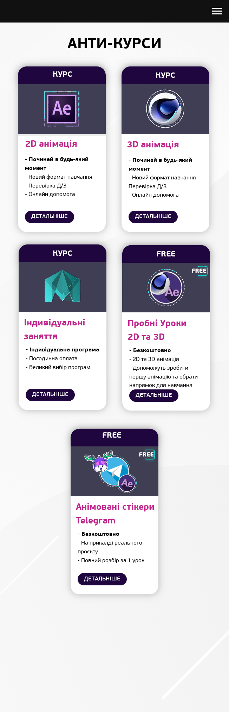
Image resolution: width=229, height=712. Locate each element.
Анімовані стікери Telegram (115, 514)
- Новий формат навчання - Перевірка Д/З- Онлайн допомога (164, 178)
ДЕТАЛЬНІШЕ (49, 217)
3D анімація (153, 145)
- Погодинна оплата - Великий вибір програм (62, 358)
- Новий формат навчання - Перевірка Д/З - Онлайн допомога (58, 177)
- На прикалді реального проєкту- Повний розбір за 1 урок (111, 547)
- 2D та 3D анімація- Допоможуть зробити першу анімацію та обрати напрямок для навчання (163, 368)
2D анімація (51, 144)
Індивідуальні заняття (54, 330)
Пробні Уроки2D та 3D (157, 330)
